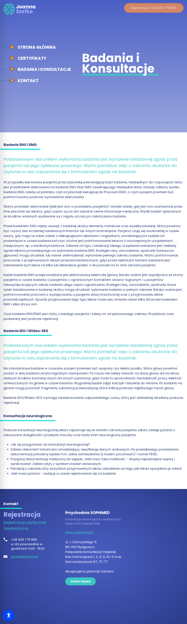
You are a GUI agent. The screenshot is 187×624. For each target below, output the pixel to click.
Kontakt (28, 80)
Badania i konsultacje (44, 69)
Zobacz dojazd (80, 581)
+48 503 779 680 (24, 539)
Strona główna (37, 47)
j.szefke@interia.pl (24, 556)
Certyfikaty (32, 58)
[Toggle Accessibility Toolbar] (9, 615)
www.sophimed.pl (79, 532)
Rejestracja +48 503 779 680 (153, 8)
